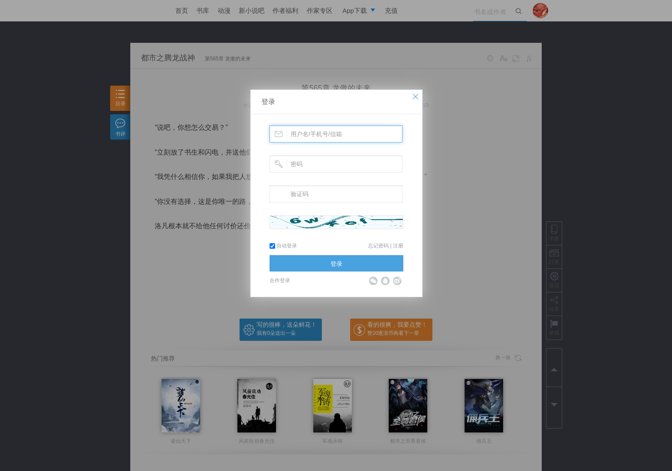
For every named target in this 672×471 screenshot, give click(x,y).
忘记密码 (378, 246)
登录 (268, 101)
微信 (373, 281)
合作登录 (280, 280)
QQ (385, 281)
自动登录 (283, 246)
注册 (398, 246)
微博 (397, 281)
